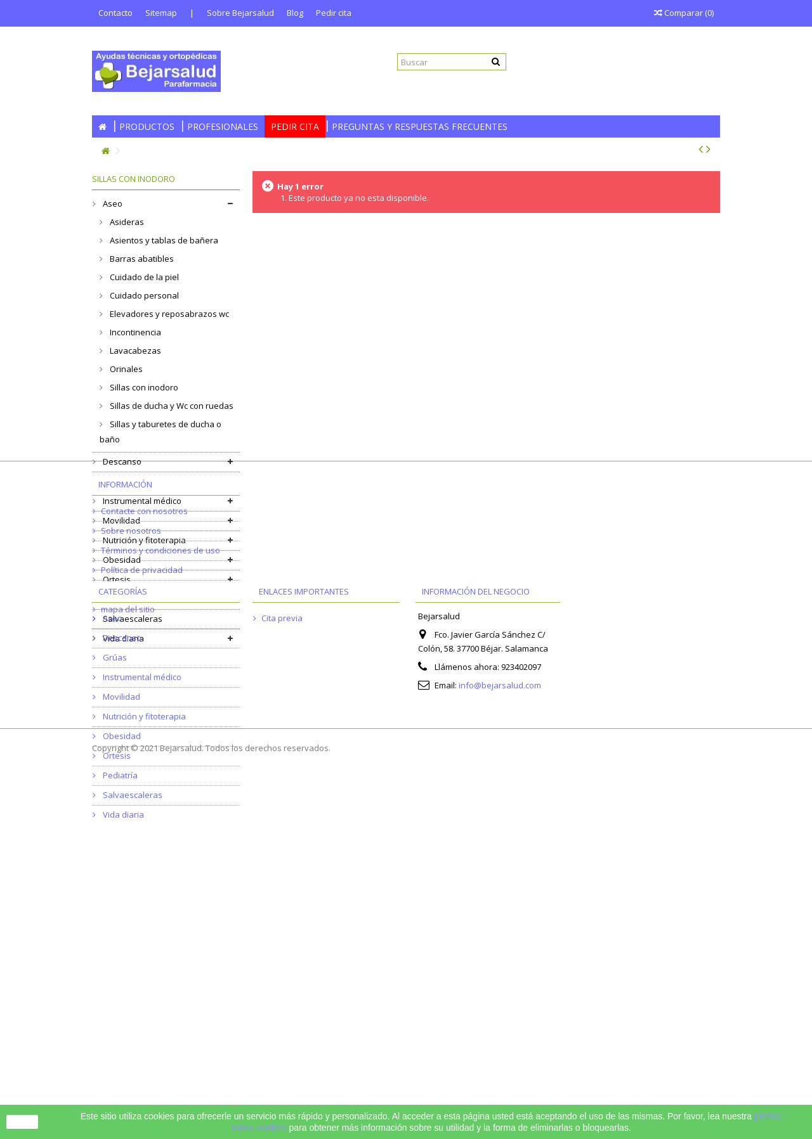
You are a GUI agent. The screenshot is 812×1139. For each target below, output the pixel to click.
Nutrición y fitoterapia (143, 540)
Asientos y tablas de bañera (163, 240)
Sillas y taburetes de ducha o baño (160, 431)
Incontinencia (134, 332)
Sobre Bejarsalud (240, 12)
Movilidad (120, 520)
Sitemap (161, 12)
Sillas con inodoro (143, 387)
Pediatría (119, 599)
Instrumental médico (141, 500)
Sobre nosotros (131, 743)
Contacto (115, 12)
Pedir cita (333, 12)
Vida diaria (122, 638)
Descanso (121, 461)
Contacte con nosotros (144, 724)
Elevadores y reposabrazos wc (168, 313)
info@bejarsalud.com (500, 954)
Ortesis (116, 579)
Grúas (114, 481)
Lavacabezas (134, 350)
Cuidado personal (143, 295)
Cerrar (22, 1122)
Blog (295, 12)
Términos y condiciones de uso (160, 763)
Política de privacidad (142, 782)
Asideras (126, 222)
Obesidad (121, 559)
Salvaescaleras (131, 618)
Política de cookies (136, 802)
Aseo (111, 203)
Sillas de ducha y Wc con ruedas (170, 405)
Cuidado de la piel (143, 277)
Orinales (125, 369)
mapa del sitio (128, 822)
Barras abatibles (141, 258)
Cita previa (282, 887)
